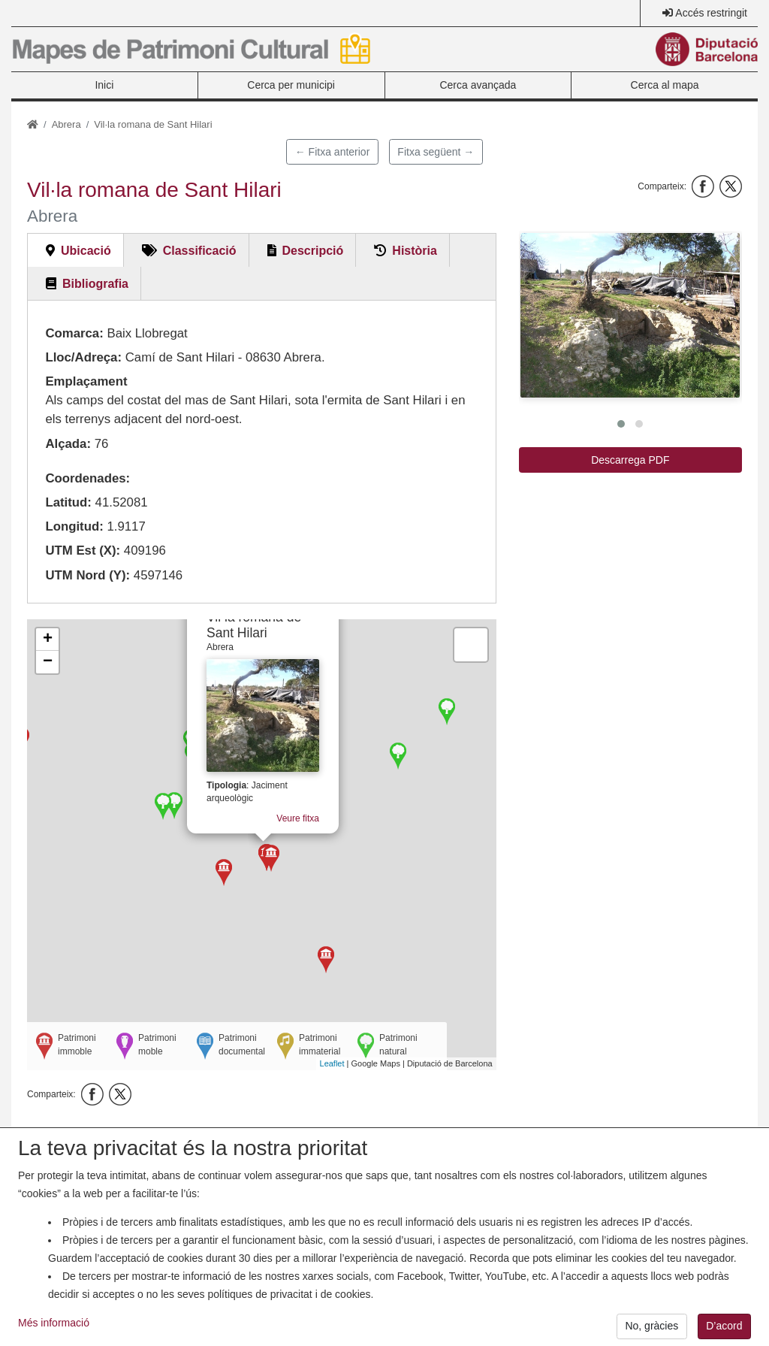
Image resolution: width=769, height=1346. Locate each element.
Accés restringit (711, 13)
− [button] (48, 662)
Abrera (66, 124)
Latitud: (68, 502)
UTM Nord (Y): (87, 575)
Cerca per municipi (291, 85)
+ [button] (48, 639)
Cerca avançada (477, 85)
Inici (104, 85)
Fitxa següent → (435, 152)
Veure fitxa (300, 817)
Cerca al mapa (665, 85)
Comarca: (74, 333)
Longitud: (74, 526)
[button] (630, 315)
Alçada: (68, 444)
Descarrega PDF (630, 460)
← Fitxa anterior (332, 152)
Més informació (53, 1335)
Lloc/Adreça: (83, 357)
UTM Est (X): (82, 550)
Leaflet (332, 1063)
